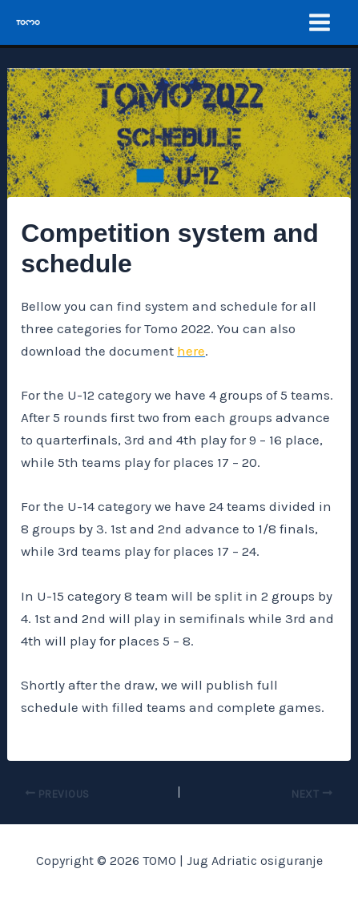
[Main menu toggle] (320, 22)
